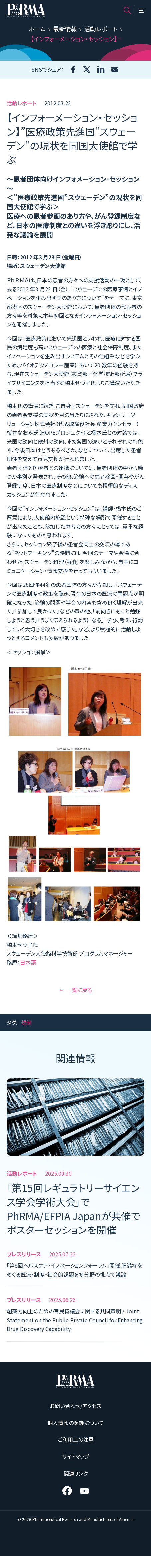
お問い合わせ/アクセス (75, 1406)
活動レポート (101, 28)
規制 (26, 1022)
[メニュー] (141, 10)
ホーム (37, 28)
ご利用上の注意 (76, 1439)
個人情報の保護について (75, 1423)
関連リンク (76, 1473)
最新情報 (65, 28)
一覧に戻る (75, 990)
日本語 (28, 962)
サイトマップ (75, 1456)
